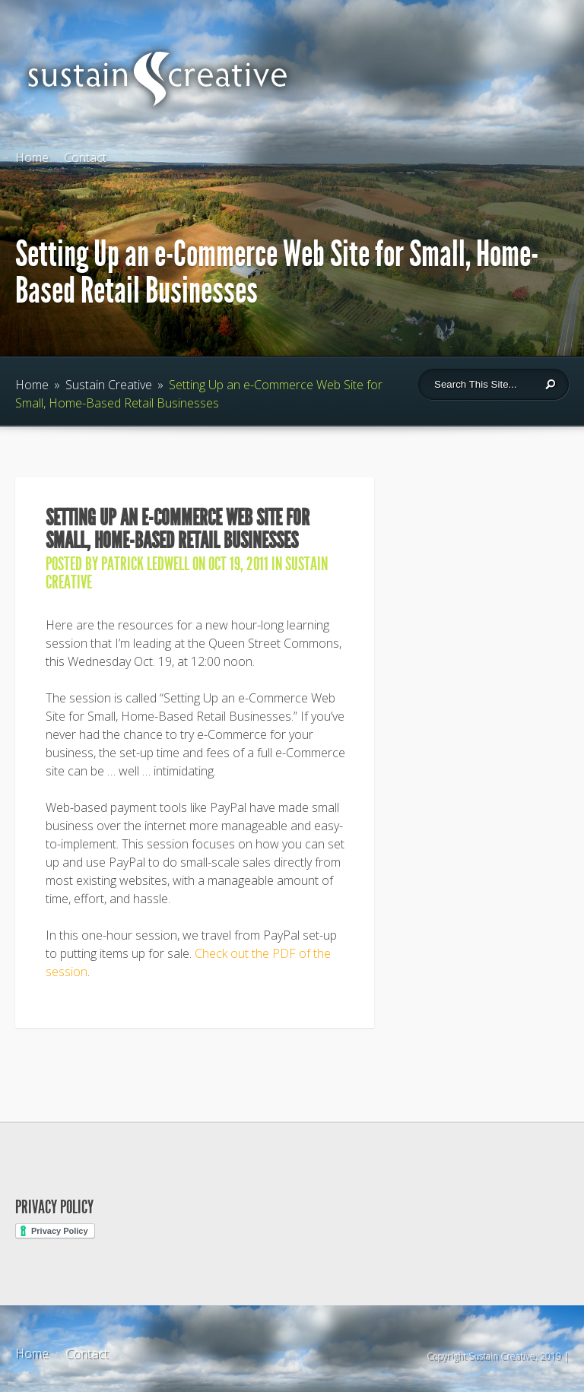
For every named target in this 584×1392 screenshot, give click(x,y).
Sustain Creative (108, 384)
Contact (85, 157)
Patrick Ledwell (145, 564)
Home (32, 157)
